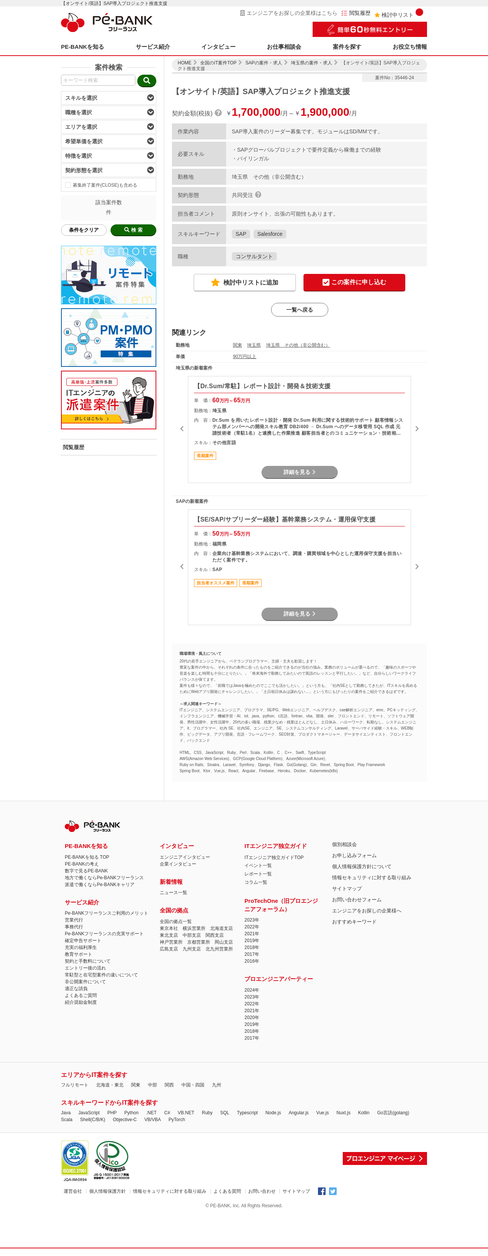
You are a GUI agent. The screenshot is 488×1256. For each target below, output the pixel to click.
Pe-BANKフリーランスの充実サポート (104, 933)
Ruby (207, 1112)
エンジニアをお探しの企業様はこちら (288, 13)
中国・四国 (192, 1085)
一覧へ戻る (299, 310)
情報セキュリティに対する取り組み (371, 877)
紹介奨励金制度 (81, 1002)
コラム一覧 (255, 882)
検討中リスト (398, 13)
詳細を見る (300, 472)
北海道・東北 (110, 1085)
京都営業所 (198, 942)
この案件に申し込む (354, 283)
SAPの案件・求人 (264, 63)
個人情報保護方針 (107, 1191)
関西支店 (214, 935)
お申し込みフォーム (354, 855)
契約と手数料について (88, 961)
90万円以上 (244, 356)
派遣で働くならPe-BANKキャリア (100, 884)
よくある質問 (227, 1191)
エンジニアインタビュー (185, 857)
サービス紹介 (153, 46)
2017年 (251, 954)
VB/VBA (152, 1119)
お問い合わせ (262, 1191)
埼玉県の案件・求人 (311, 63)
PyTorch (177, 1119)
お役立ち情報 (410, 46)
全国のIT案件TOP (218, 63)
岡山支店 (224, 942)
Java (66, 1112)
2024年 (251, 990)
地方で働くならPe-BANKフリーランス (104, 877)
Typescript (247, 1112)
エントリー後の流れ (85, 968)
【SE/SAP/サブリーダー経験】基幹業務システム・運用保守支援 (285, 519)
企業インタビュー (178, 864)
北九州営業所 (219, 949)
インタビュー (218, 46)
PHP (112, 1112)
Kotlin (363, 1112)
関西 (169, 1085)
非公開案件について (85, 981)
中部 (152, 1085)
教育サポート (78, 954)
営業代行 (74, 920)
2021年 (251, 933)
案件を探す (347, 46)
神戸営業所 (171, 942)
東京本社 (169, 928)
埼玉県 (254, 345)
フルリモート (74, 1085)
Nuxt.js (343, 1112)
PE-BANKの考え (82, 864)
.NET (151, 1112)
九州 (216, 1085)
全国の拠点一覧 (176, 921)
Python (131, 1112)
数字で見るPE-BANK (86, 871)
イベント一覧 (258, 865)
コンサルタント (254, 256)
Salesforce (270, 234)
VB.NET (186, 1112)
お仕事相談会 (284, 46)
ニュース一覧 (173, 892)
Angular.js (299, 1112)
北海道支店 (221, 928)
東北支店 (169, 935)
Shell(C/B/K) (92, 1119)
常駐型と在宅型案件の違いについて (101, 975)
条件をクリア (84, 230)
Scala (66, 1119)
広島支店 (169, 949)
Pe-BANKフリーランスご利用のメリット (106, 913)
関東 (237, 345)
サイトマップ (347, 888)
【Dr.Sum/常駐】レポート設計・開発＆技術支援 (262, 386)
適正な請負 (76, 988)
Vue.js (322, 1112)
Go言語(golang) (393, 1112)
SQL (224, 1112)
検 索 (133, 230)
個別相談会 (344, 844)
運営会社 (73, 1191)
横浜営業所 (194, 928)
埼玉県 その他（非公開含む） (298, 345)
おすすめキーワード (354, 922)
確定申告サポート (83, 940)
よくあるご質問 (81, 995)
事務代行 (74, 927)
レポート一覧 (258, 874)
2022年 (251, 927)
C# (167, 1112)
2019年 (251, 940)
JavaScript (89, 1112)
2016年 (251, 961)
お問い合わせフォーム (357, 899)
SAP (241, 234)
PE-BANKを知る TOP (87, 857)
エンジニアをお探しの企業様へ (366, 911)
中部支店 (192, 935)
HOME (184, 63)
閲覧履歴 (356, 13)
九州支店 (192, 949)
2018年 (251, 947)
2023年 (251, 920)
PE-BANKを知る (82, 46)
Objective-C (125, 1119)
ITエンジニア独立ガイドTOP (273, 857)
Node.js (273, 1112)
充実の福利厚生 (81, 947)
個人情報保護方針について (362, 866)
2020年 (251, 1017)
